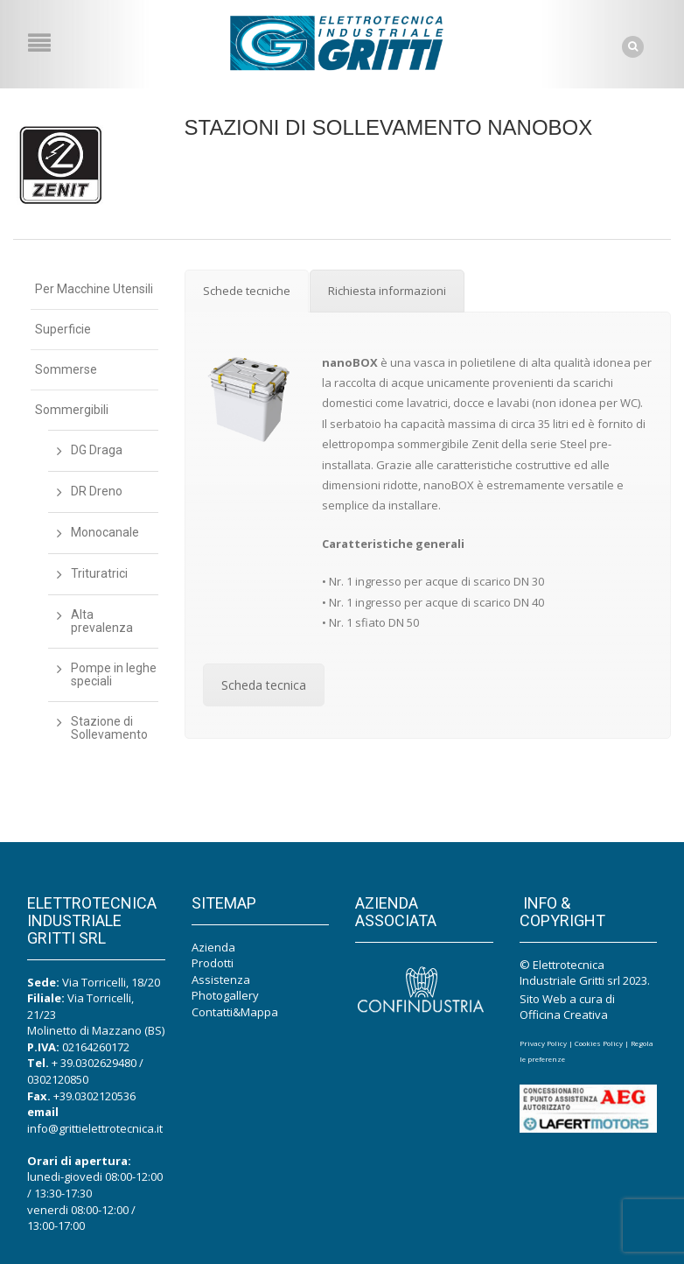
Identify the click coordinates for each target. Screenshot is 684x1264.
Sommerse (66, 369)
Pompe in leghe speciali (114, 674)
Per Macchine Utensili (94, 289)
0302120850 (57, 1078)
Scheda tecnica (263, 685)
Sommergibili (71, 410)
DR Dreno (96, 491)
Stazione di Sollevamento (109, 727)
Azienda (213, 946)
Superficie (63, 329)
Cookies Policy (599, 1042)
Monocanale (105, 532)
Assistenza (221, 979)
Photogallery (225, 995)
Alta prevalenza (102, 621)
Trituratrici (99, 573)
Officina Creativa (564, 1014)
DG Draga (96, 450)
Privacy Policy (543, 1042)
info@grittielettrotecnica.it (95, 1127)
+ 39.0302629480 (94, 1063)
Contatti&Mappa (235, 1011)
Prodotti (213, 963)
